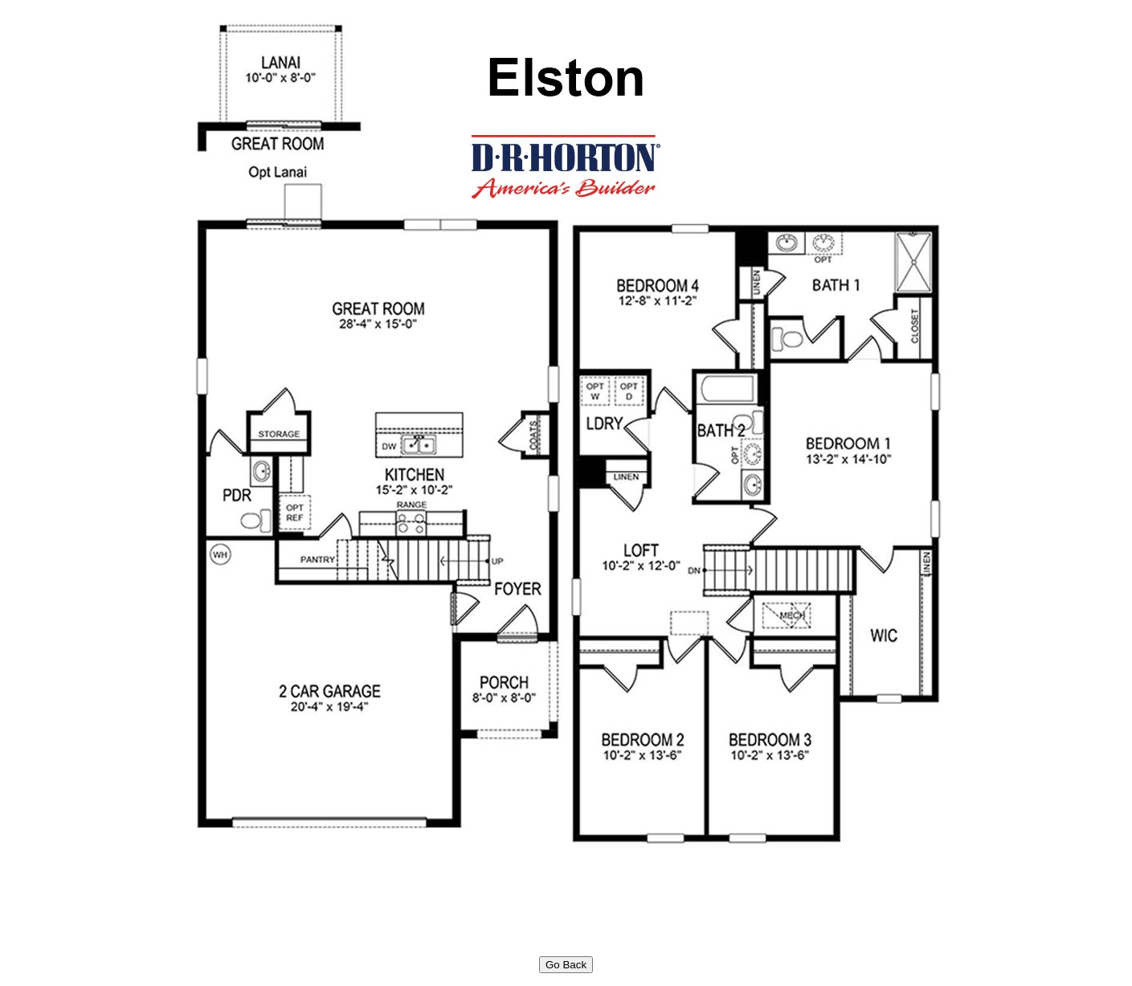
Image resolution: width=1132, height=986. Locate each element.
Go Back (566, 965)
